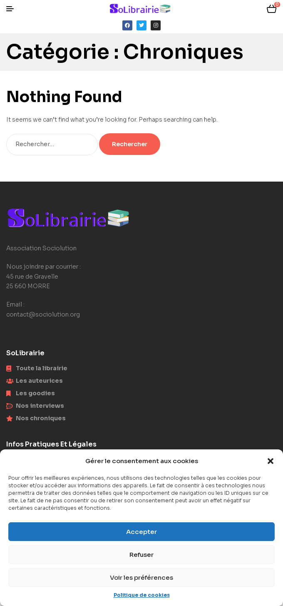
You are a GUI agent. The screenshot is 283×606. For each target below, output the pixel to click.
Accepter (141, 532)
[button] (270, 461)
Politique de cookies (142, 595)
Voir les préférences (141, 577)
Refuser (141, 555)
